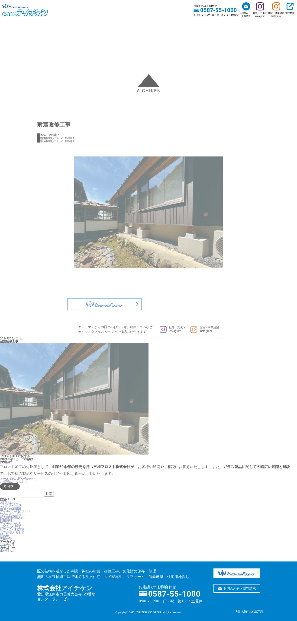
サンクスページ (10, 505)
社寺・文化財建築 (12, 529)
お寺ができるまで (12, 532)
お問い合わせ (9, 502)
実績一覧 (6, 538)
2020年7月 (7, 544)
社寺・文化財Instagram (260, 9)
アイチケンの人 (10, 523)
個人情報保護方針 (12, 517)
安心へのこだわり (12, 514)
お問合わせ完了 (10, 526)
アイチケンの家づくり (15, 511)
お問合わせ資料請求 (246, 9)
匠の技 (4, 535)
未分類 (4, 550)
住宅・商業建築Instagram (276, 9)
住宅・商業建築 (10, 508)
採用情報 (290, 8)
